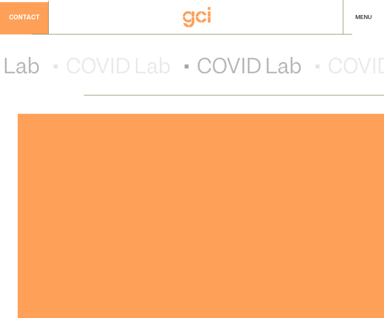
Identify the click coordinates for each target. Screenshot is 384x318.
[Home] (197, 17)
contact (24, 18)
